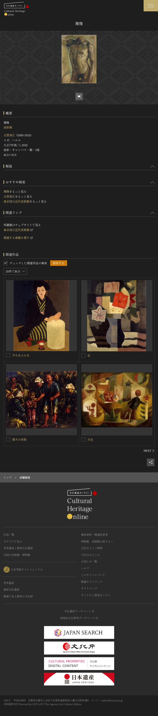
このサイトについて (93, 575)
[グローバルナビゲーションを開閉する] (151, 5)
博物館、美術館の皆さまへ (97, 541)
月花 (90, 440)
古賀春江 (9, 135)
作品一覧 (8, 535)
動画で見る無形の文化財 (18, 596)
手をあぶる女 (20, 355)
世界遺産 (8, 583)
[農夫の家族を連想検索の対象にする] (8, 439)
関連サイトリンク (91, 582)
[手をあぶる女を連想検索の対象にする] (8, 355)
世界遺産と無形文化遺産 (18, 548)
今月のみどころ (90, 555)
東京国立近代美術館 (16, 201)
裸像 (6, 191)
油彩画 (7, 127)
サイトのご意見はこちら (95, 595)
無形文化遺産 (11, 589)
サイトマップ (89, 588)
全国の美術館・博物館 (16, 555)
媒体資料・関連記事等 (94, 535)
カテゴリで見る (12, 541)
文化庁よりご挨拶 (91, 548)
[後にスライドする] (149, 450)
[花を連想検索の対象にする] (83, 355)
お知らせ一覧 (89, 561)
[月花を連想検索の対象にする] (83, 440)
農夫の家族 (19, 439)
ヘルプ (85, 568)
